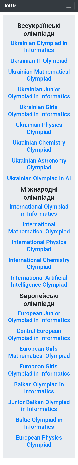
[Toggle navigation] (69, 6)
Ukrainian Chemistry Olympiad (39, 146)
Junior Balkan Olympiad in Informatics (39, 406)
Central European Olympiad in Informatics (39, 335)
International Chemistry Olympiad (39, 264)
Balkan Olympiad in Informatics (39, 388)
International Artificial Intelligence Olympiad (39, 281)
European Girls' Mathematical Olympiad (39, 352)
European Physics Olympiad (39, 441)
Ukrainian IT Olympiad (38, 60)
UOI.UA (9, 5)
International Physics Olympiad (39, 246)
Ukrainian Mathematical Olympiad (39, 75)
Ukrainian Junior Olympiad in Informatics (39, 93)
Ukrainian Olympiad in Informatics (39, 47)
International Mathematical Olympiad (39, 228)
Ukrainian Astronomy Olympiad (39, 164)
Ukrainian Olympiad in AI (39, 178)
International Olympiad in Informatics (39, 210)
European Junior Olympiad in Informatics (39, 317)
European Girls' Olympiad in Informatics (39, 370)
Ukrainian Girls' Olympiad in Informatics (39, 111)
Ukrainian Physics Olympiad (39, 128)
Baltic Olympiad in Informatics (39, 423)
